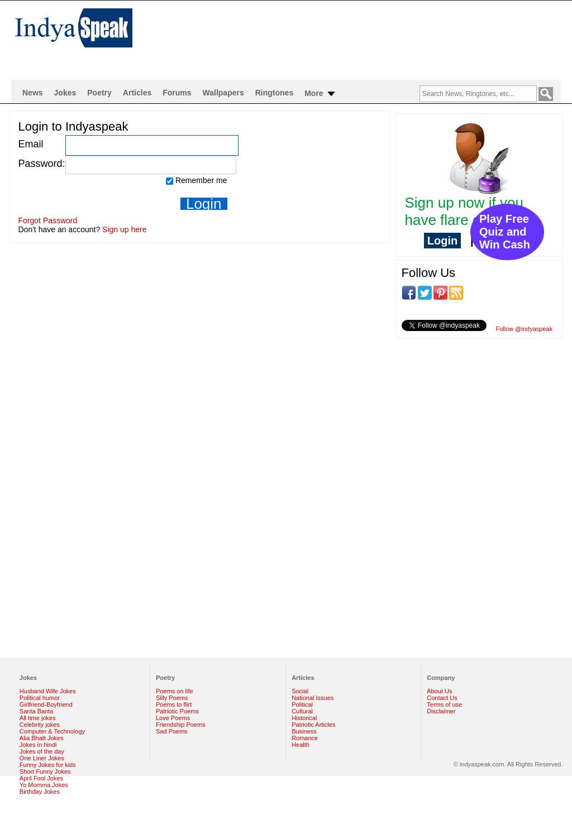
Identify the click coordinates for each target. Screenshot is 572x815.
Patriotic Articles (313, 724)
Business (304, 731)
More (320, 93)
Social (300, 691)
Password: (41, 163)
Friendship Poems (181, 724)
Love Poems (173, 718)
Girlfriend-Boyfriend (46, 704)
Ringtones (274, 92)
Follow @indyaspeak (524, 328)
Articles (137, 92)
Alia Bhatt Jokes (42, 738)
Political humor (40, 697)
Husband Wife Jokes (48, 691)
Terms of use (444, 704)
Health (300, 744)
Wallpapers (223, 92)
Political (302, 704)
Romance (305, 738)
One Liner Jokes (42, 758)
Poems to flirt (174, 704)
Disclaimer (441, 711)
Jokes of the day (42, 751)
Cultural (302, 711)
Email (31, 144)
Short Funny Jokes (45, 771)
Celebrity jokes (40, 724)
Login (442, 240)
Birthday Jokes (40, 791)
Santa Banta (37, 711)
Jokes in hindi (38, 744)
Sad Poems (172, 731)
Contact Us (442, 697)
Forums (177, 92)
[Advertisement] (358, 37)
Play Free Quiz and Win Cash (504, 232)
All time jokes (38, 718)
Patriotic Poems (177, 711)
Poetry (99, 92)
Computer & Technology (52, 731)
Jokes (65, 92)
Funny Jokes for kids (48, 764)
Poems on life (174, 691)
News (32, 92)
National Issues (312, 697)
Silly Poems (172, 697)
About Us (439, 691)
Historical (304, 718)
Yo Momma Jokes (44, 785)
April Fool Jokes (41, 778)
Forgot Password (48, 220)
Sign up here (124, 229)
